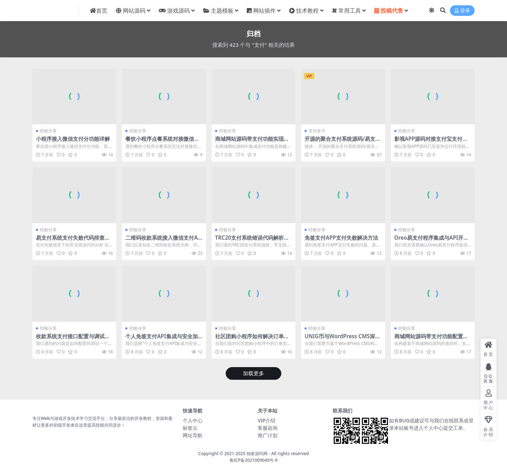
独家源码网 (257, 454)
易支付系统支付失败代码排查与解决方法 (73, 240)
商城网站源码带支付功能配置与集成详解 (431, 339)
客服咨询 (267, 427)
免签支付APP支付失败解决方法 (341, 237)
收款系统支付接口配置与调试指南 (73, 339)
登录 (462, 10)
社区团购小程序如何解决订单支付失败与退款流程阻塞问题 (252, 339)
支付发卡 (316, 131)
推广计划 (267, 435)
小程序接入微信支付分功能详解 (73, 138)
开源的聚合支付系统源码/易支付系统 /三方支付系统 (343, 142)
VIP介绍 (266, 420)
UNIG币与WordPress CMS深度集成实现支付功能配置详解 (342, 339)
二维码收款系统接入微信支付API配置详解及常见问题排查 (163, 240)
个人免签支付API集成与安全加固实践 (161, 339)
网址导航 (192, 435)
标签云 (190, 427)
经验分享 (48, 131)
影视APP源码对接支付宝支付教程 (431, 142)
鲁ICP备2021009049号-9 (254, 460)
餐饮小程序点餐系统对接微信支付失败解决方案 (162, 142)
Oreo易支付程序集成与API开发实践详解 (431, 240)
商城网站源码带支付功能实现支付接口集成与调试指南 (252, 142)
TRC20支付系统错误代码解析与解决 (252, 240)
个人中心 (192, 420)
